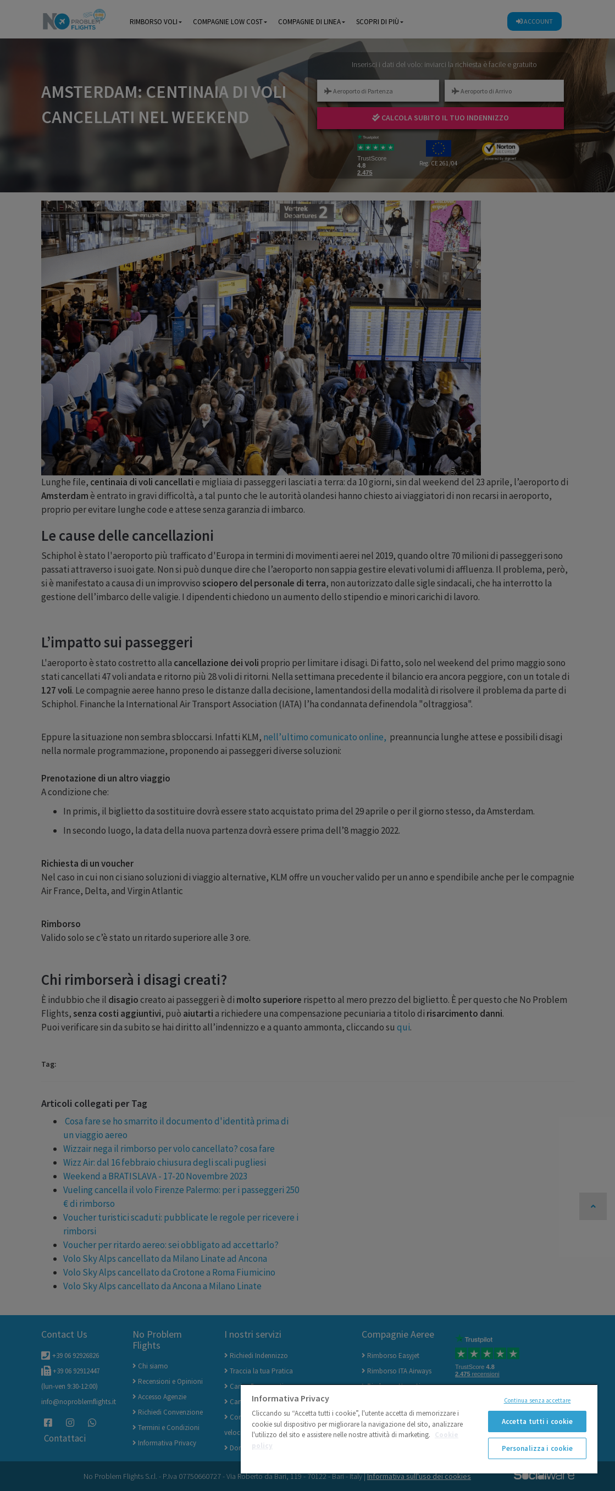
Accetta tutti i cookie (537, 1421)
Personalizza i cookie (537, 1448)
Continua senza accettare (537, 1400)
